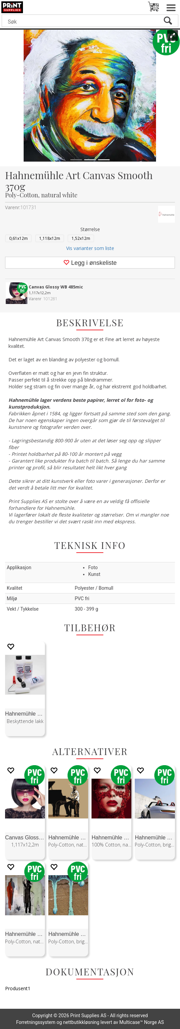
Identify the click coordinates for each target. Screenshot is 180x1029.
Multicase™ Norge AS (141, 1022)
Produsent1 (17, 988)
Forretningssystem (35, 1022)
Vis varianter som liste (90, 248)
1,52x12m (81, 238)
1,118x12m (49, 238)
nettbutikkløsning (81, 1022)
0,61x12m (18, 238)
